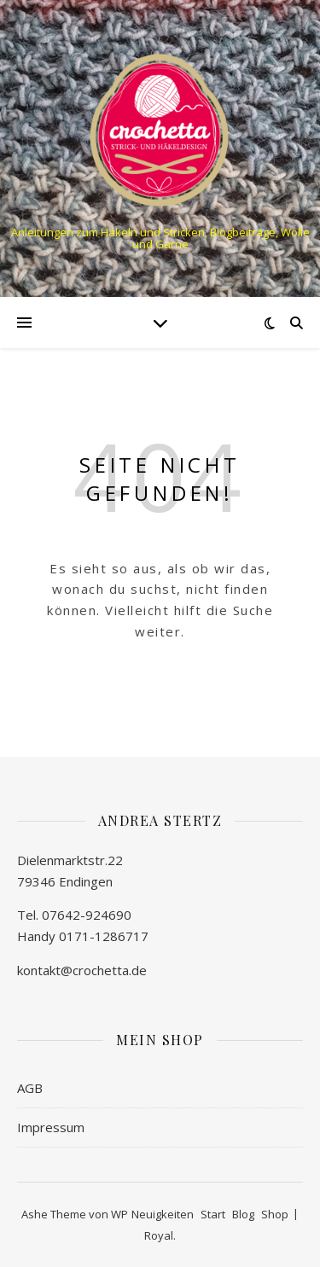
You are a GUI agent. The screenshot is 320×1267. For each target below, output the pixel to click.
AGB (30, 1087)
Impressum (50, 1127)
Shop (274, 1214)
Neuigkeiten (162, 1214)
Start (213, 1214)
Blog (243, 1214)
